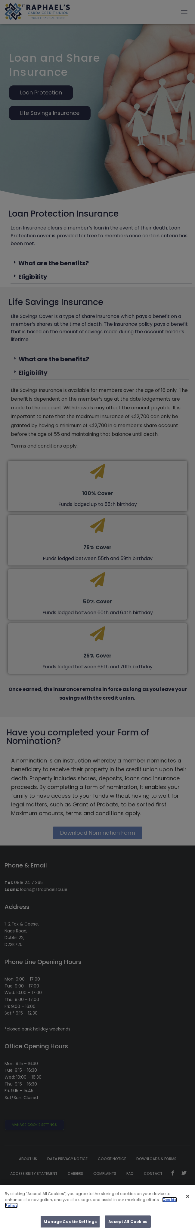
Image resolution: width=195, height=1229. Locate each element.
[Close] (188, 1200)
